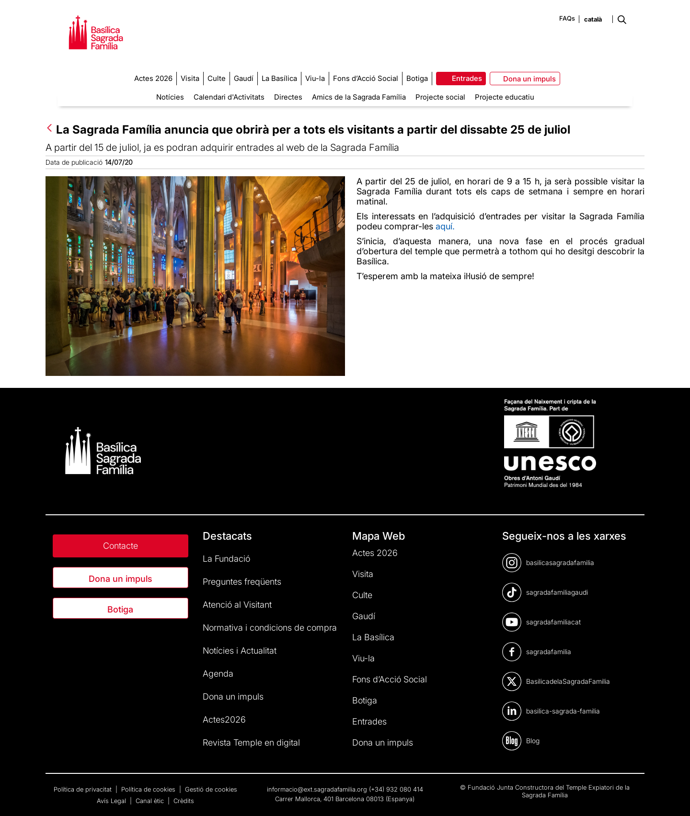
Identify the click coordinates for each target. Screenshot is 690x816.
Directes (288, 97)
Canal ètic (151, 801)
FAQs (567, 18)
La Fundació (226, 559)
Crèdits (183, 801)
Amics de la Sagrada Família (359, 97)
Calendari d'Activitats (229, 97)
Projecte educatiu (504, 97)
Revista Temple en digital (251, 742)
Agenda (218, 674)
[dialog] (672, 797)
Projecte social (440, 97)
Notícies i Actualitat (239, 651)
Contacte (120, 546)
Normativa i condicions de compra (270, 628)
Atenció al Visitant (237, 605)
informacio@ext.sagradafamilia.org (317, 789)
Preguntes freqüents (242, 582)
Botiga (120, 609)
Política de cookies (149, 789)
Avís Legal (112, 801)
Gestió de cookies (211, 789)
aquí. (445, 226)
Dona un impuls (120, 579)
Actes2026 (224, 719)
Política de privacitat (84, 789)
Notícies (170, 97)
